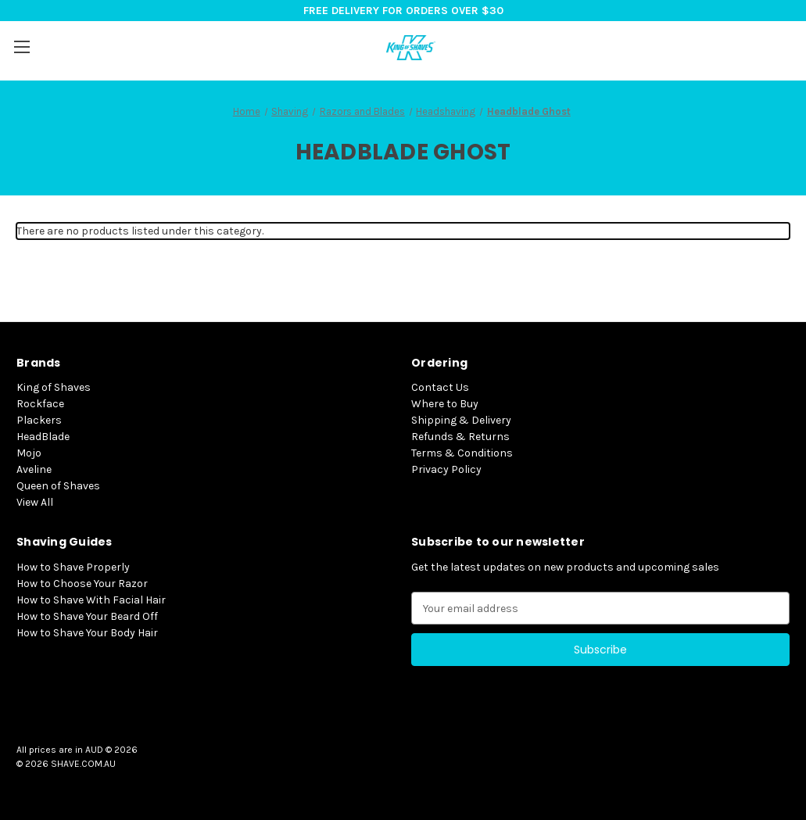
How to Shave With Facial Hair (91, 600)
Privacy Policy (446, 469)
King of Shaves (53, 387)
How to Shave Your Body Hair (87, 632)
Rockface (40, 403)
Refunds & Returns (460, 436)
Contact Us (440, 387)
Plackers (39, 420)
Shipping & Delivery (461, 420)
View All (34, 502)
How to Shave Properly (73, 567)
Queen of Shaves (58, 485)
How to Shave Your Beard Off (87, 616)
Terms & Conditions (462, 453)
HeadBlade (43, 436)
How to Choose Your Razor (82, 583)
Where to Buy (444, 403)
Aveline (34, 469)
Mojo (28, 453)
